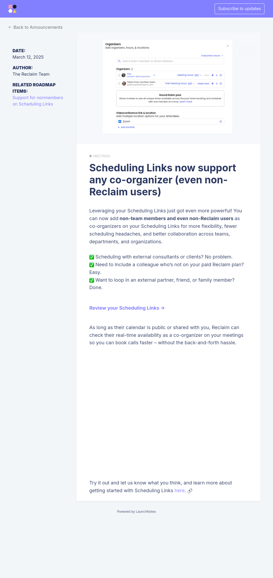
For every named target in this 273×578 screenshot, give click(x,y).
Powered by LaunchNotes (136, 512)
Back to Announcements (36, 27)
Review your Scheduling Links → (127, 308)
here (180, 490)
